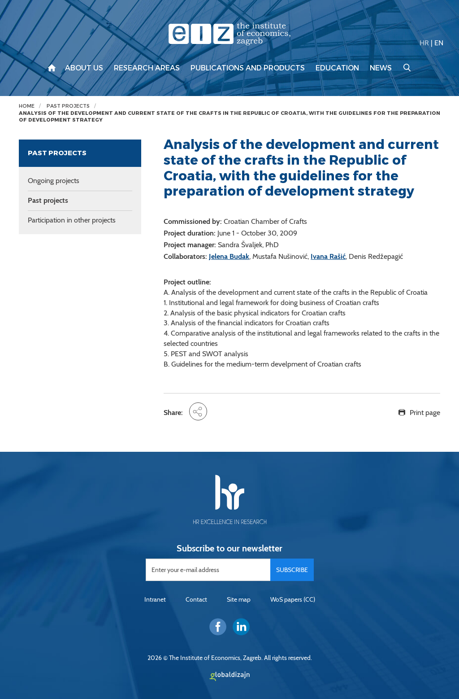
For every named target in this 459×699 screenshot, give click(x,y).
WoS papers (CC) (292, 599)
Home (27, 106)
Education (337, 68)
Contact (196, 599)
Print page (425, 412)
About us (84, 68)
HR (424, 43)
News (381, 68)
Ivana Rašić (328, 256)
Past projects (68, 106)
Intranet (155, 599)
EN (438, 43)
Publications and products (248, 68)
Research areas (147, 68)
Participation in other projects (72, 220)
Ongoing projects (53, 180)
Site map (239, 599)
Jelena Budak (229, 256)
